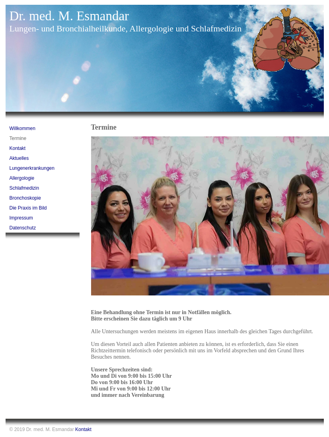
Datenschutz (23, 228)
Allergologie (22, 178)
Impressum (21, 218)
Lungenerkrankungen (32, 168)
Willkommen (22, 128)
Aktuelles (19, 158)
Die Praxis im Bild (28, 208)
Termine (18, 138)
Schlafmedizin (24, 188)
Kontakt (18, 148)
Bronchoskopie (25, 198)
